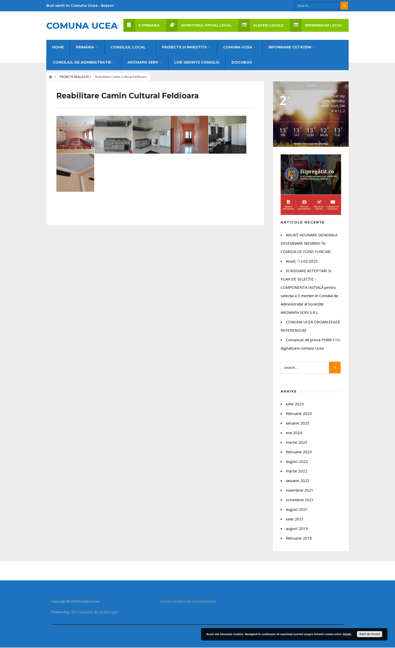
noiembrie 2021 (299, 490)
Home (58, 47)
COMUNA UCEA (237, 47)
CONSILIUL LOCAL (128, 47)
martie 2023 (296, 442)
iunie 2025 (295, 404)
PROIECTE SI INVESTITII (184, 47)
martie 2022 (296, 471)
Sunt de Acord (369, 634)
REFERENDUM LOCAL (316, 25)
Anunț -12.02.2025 (302, 261)
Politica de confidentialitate (195, 602)
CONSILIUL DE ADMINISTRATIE (82, 63)
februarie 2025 (299, 413)
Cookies (165, 602)
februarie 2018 (299, 538)
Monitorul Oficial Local (199, 25)
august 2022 (297, 461)
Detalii (347, 634)
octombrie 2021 (300, 500)
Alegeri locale (260, 25)
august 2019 (297, 528)
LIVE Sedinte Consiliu (196, 63)
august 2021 (297, 509)
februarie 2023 (299, 452)
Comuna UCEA (82, 25)
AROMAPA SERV (142, 63)
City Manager (108, 612)
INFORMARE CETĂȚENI (290, 47)
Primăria (85, 47)
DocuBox (242, 63)
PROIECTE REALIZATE (74, 77)
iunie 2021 (295, 519)
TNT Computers (82, 612)
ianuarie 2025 (297, 423)
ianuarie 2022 (297, 481)
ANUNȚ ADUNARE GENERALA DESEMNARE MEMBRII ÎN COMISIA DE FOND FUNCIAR (309, 244)
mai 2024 (294, 433)
